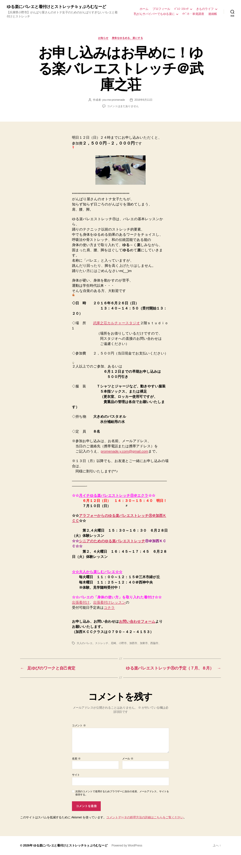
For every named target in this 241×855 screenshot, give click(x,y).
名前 (76, 758)
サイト (76, 774)
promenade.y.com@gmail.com (124, 451)
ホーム (144, 9)
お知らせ (103, 37)
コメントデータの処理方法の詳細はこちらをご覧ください (144, 817)
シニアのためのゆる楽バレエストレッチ (112, 541)
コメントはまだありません (123, 106)
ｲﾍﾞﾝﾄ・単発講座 (193, 14)
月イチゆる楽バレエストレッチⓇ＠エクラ (113, 495)
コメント (79, 725)
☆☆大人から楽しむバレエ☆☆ (97, 572)
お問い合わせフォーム (137, 621)
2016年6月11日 (143, 99)
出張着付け (81, 602)
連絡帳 (212, 14)
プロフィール (161, 9)
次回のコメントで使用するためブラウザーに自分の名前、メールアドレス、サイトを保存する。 (122, 793)
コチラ (109, 607)
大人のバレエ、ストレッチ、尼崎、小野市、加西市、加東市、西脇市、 (119, 643)
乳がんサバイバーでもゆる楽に (154, 14)
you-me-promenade (113, 99)
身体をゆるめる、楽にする (127, 37)
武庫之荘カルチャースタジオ (116, 323)
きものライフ (205, 9)
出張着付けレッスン (109, 602)
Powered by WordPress (126, 845)
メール (127, 758)
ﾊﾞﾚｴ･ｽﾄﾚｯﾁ (181, 9)
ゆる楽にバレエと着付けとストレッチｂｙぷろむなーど (56, 7)
